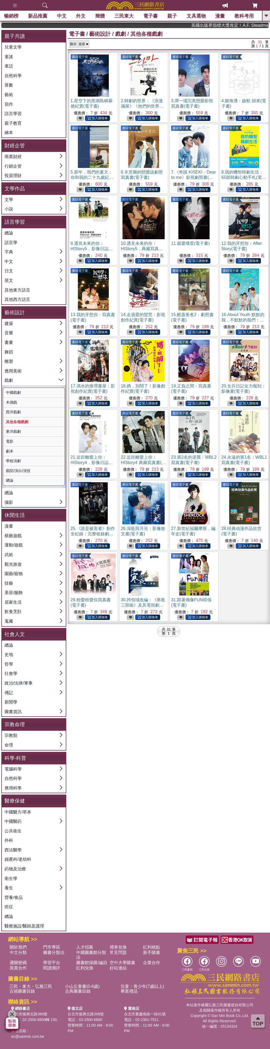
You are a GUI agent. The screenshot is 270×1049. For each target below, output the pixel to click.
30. (143, 605)
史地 (9, 654)
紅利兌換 (84, 968)
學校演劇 (13, 461)
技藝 (9, 583)
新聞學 (11, 702)
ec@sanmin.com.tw (27, 1036)
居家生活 (13, 602)
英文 (9, 280)
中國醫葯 (13, 821)
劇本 (9, 451)
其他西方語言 (17, 299)
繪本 (9, 132)
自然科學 (13, 75)
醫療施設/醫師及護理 (24, 926)
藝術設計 (100, 34)
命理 (9, 745)
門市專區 (51, 947)
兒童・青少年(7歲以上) (142, 986)
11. (190, 243)
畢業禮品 (129, 991)
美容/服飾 (14, 592)
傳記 (9, 692)
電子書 (150, 16)
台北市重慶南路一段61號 (145, 1014)
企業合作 (151, 962)
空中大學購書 (122, 962)
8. (243, 177)
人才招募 (84, 947)
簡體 (100, 16)
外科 (9, 840)
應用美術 (13, 371)
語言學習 (13, 113)
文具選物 (196, 16)
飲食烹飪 (13, 611)
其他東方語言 (17, 290)
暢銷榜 (11, 16)
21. (92, 462)
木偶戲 (11, 402)
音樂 (9, 333)
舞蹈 (9, 352)
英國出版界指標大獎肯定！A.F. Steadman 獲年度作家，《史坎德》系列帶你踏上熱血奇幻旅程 (242, 25)
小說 (9, 209)
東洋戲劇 (13, 431)
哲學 (9, 664)
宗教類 (11, 735)
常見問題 (118, 952)
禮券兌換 (118, 947)
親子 (172, 16)
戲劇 (9, 380)
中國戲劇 (13, 392)
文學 (9, 199)
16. (242, 320)
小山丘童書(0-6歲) (82, 986)
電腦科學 (13, 769)
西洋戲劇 (13, 412)
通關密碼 (18, 962)
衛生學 (11, 878)
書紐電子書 (80, 57)
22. (143, 462)
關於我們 (18, 947)
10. (142, 248)
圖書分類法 (53, 952)
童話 (9, 66)
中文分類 (18, 952)
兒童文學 (13, 47)
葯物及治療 (15, 869)
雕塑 (9, 361)
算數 (9, 85)
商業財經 (13, 156)
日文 (9, 271)
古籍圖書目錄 (22, 991)
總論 (9, 233)
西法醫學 (13, 850)
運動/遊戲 (14, 545)
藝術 (9, 94)
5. (92, 177)
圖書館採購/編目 (91, 962)
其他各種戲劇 (17, 422)
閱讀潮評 (51, 968)
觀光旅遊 (13, 564)
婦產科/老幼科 (18, 859)
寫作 (9, 104)
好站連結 (118, 968)
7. (193, 177)
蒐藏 (9, 621)
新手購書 (151, 952)
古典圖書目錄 (78, 991)
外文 (81, 16)
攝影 (9, 502)
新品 (37, 16)
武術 (9, 554)
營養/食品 (14, 897)
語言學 (11, 242)
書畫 (9, 342)
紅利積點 (151, 947)
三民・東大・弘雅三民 (30, 986)
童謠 (9, 56)
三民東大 (124, 16)
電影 (9, 441)
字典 (9, 252)
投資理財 (13, 175)
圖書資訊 (13, 711)
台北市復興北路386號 (29, 1014)
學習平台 (51, 962)
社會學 (11, 673)
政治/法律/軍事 (19, 683)
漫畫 (220, 16)
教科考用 (244, 16)
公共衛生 (13, 831)
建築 (9, 323)
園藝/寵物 (14, 573)
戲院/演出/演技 (18, 471)
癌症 (9, 907)
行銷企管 (13, 166)
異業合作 (18, 968)
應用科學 (13, 788)
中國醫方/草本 (18, 812)
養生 (9, 888)
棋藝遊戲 (13, 535)
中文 (62, 16)
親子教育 (13, 123)
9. (92, 248)
